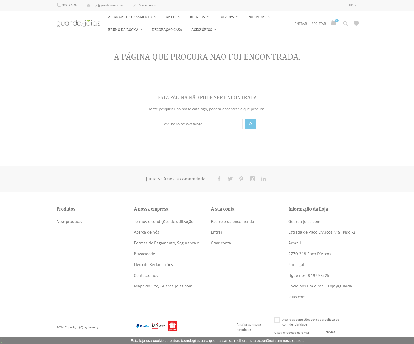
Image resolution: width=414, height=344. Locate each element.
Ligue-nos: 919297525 (309, 275)
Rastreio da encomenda (232, 221)
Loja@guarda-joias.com (105, 5)
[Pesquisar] (200, 124)
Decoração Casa (167, 29)
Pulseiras (257, 17)
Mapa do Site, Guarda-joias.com (163, 286)
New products (69, 221)
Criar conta (221, 242)
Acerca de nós (146, 232)
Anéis (171, 17)
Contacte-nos (144, 5)
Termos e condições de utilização (164, 221)
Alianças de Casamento (130, 17)
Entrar (216, 232)
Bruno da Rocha (123, 29)
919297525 (67, 5)
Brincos (198, 17)
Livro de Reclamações (153, 264)
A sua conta (222, 209)
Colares (227, 17)
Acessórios (202, 29)
